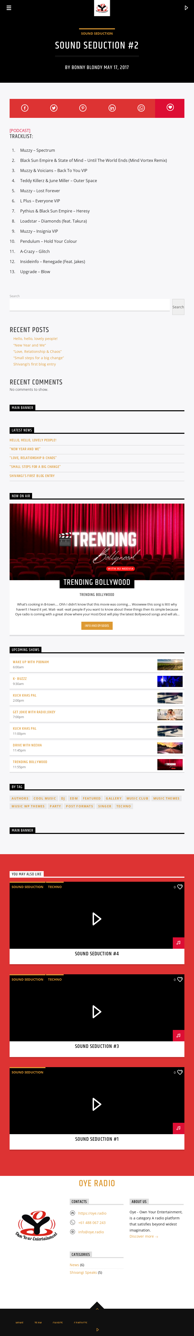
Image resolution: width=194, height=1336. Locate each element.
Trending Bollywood (30, 762)
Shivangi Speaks (83, 1272)
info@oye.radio (91, 1232)
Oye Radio (97, 1184)
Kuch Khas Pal (24, 695)
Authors (20, 798)
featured (92, 798)
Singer (104, 806)
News (74, 1264)
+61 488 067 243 (92, 1222)
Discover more (144, 1237)
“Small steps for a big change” (38, 357)
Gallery (113, 798)
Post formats (79, 806)
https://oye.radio (92, 1213)
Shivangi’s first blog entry (34, 364)
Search (15, 296)
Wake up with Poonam (31, 662)
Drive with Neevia (27, 745)
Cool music (45, 798)
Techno (123, 806)
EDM (74, 798)
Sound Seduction (97, 33)
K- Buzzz (20, 679)
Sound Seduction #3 (97, 1046)
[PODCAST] (20, 130)
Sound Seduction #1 (97, 1139)
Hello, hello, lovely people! (35, 338)
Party (55, 806)
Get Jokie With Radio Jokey (34, 712)
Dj (63, 798)
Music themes (166, 798)
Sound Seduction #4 (97, 954)
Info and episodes (97, 625)
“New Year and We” (29, 345)
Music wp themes (28, 806)
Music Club (137, 798)
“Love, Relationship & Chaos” (37, 351)
